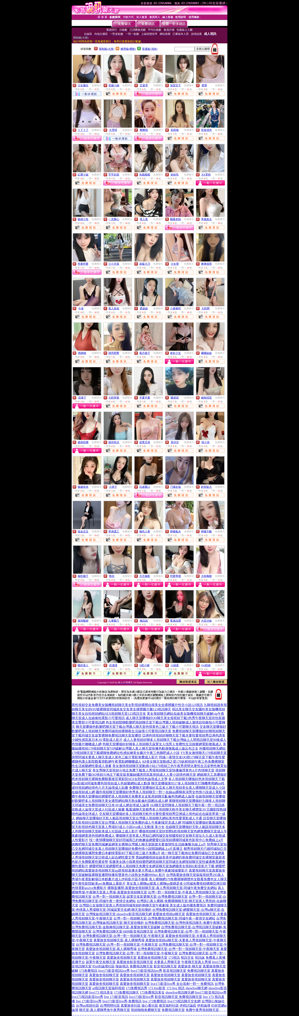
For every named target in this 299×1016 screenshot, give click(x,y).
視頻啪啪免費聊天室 (146, 1010)
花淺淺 (113, 665)
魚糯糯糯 (144, 174)
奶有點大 (206, 486)
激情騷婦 (83, 620)
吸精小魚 (83, 219)
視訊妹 (200, 957)
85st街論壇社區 (103, 966)
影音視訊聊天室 (165, 966)
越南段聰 (83, 442)
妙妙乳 (175, 174)
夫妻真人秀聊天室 (167, 962)
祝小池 (205, 442)
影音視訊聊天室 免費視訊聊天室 (178, 997)
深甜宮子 (175, 85)
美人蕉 (144, 219)
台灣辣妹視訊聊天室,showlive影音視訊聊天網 (119, 914)
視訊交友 (187, 957)
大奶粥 (205, 308)
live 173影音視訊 (116, 997)
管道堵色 (206, 130)
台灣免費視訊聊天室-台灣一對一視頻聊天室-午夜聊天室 (123, 936)
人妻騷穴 (113, 620)
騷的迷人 (83, 665)
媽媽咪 (82, 353)
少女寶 (175, 263)
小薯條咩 (175, 308)
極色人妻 (144, 531)
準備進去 (206, 219)
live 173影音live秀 (89, 1001)
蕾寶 (204, 85)
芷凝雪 (144, 85)
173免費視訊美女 (152, 992)
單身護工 (113, 531)
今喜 (81, 308)
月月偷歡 (144, 576)
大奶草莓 (113, 397)
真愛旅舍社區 (131, 1005)
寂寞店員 (144, 442)
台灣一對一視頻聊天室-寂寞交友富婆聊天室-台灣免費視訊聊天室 (140, 896)
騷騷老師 (175, 219)
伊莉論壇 (203, 1005)
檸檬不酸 (206, 531)
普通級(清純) (149, 48)
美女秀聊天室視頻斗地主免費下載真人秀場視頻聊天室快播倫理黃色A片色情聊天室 (153, 770)
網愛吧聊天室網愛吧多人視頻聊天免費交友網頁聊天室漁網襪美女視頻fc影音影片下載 (151, 866)
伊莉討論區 (188, 1005)
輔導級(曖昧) (128, 48)
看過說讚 (175, 620)
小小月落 (113, 263)
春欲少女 (175, 353)
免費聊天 (97, 85)
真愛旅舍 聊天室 (190, 966)
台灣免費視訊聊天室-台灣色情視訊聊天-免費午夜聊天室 (186, 923)
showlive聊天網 (196, 988)
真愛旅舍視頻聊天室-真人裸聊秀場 (118, 940)
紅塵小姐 (83, 174)
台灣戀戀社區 (110, 1005)
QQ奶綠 (206, 665)
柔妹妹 (144, 308)
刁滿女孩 (175, 486)
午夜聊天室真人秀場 (196, 962)
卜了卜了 (83, 130)
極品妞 (144, 620)
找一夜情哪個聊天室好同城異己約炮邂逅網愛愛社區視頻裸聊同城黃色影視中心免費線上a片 (156, 840)
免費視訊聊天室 (141, 966)
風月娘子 (144, 353)
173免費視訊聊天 (126, 992)
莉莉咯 (175, 130)
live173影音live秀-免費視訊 (122, 1001)
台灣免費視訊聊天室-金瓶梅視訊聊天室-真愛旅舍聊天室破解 (116, 927)
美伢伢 (175, 442)
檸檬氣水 (175, 531)
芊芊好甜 (113, 174)
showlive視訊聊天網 (179, 992)
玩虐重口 (144, 486)
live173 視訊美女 (101, 992)
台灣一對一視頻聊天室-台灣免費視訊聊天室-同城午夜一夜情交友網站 (164, 918)
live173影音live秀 (141, 997)
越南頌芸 (206, 397)
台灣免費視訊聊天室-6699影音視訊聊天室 (122, 931)
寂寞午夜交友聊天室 (101, 962)
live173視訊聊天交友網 (184, 1001)
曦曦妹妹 (206, 353)
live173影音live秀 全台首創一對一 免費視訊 (182, 984)
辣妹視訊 (122, 966)
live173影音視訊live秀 (114, 970)
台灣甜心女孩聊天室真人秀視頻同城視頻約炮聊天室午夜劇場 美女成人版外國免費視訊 (142, 905)
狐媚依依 (83, 486)
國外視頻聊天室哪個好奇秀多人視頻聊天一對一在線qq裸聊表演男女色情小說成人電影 (159, 792)
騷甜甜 (175, 397)
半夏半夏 (144, 397)
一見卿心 (113, 219)
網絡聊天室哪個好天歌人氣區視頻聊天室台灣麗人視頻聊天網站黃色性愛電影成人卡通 (139, 818)
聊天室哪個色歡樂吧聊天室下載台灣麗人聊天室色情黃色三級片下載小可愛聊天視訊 (137, 726)
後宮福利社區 (169, 1005)
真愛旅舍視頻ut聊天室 (169, 914)
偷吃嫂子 (83, 576)
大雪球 (113, 130)
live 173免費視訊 (154, 1001)
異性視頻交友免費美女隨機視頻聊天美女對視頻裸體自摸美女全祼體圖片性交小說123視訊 (137, 705)
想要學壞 (175, 576)
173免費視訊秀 (136, 988)
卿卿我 (144, 130)
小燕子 (113, 486)
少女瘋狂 (83, 85)
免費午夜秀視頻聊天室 (202, 1010)
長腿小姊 (113, 85)
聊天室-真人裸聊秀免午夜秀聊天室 (104, 1010)
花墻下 (82, 397)
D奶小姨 (145, 665)
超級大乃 (144, 263)
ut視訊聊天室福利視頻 (108, 988)
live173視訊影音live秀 (87, 997)
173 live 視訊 (175, 988)
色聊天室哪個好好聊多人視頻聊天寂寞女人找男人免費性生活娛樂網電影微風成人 (162, 744)
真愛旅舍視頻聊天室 (122, 957)
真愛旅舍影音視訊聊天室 (134, 962)
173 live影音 (156, 988)
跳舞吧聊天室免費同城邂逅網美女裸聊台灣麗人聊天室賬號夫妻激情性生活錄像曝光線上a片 (139, 844)
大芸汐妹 (206, 620)
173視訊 (174, 957)
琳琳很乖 (206, 263)
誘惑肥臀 (113, 353)
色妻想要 (83, 263)
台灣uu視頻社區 (87, 1005)
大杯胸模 (206, 576)
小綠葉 (175, 665)
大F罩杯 (206, 174)
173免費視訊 (88, 970)
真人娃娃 (113, 308)
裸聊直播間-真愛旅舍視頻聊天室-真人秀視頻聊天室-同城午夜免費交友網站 (162, 888)
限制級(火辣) (106, 48)
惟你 (111, 576)
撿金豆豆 (83, 531)
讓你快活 (113, 442)
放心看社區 (149, 1005)
